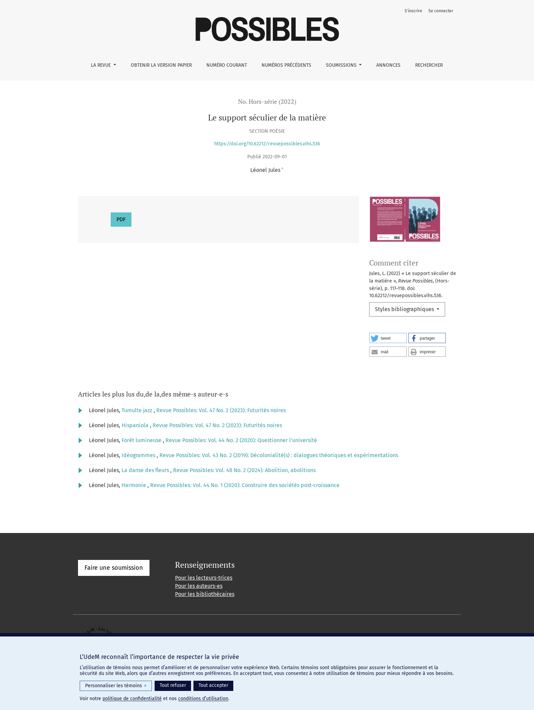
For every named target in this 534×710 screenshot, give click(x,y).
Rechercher (429, 65)
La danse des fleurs (146, 470)
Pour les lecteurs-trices (203, 578)
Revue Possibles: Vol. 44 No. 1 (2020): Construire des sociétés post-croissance (245, 485)
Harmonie (134, 485)
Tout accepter (213, 685)
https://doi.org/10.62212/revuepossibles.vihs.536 (267, 144)
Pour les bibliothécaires (204, 594)
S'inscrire (413, 11)
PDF (121, 219)
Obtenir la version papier (161, 65)
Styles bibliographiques (405, 309)
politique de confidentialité (132, 698)
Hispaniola (136, 425)
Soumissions (342, 65)
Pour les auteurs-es (198, 586)
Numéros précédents (286, 65)
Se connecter (440, 11)
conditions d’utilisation (203, 698)
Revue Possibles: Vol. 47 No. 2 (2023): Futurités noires (221, 410)
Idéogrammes (139, 455)
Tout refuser (173, 685)
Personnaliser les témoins (115, 686)
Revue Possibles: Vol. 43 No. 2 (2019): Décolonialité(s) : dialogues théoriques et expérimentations (278, 455)
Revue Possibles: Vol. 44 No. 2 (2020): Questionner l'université (241, 440)
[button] (388, 338)
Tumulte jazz (138, 410)
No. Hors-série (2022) (267, 102)
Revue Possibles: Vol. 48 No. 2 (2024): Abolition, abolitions (244, 470)
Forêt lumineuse (142, 440)
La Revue (101, 65)
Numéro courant (226, 65)
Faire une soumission (113, 567)
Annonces (388, 65)
